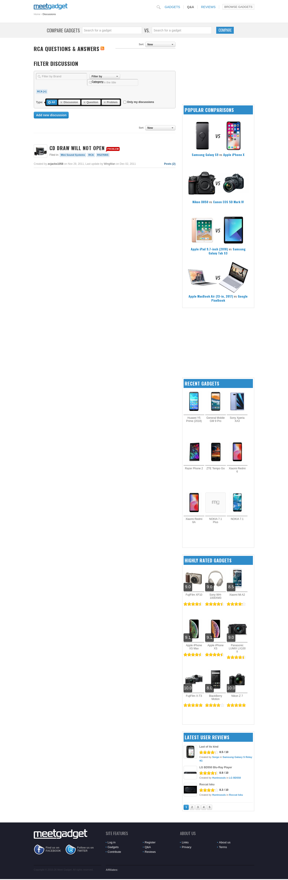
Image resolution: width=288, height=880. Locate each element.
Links (185, 842)
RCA (40, 91)
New (150, 44)
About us (224, 842)
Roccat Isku (206, 784)
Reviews (208, 7)
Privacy (186, 847)
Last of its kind (208, 746)
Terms (223, 847)
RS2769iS (102, 155)
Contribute (114, 851)
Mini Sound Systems (73, 155)
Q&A (190, 7)
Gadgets (172, 7)
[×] (44, 91)
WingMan (109, 163)
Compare (225, 30)
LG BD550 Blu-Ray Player (215, 767)
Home (37, 14)
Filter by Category (97, 77)
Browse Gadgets (238, 7)
